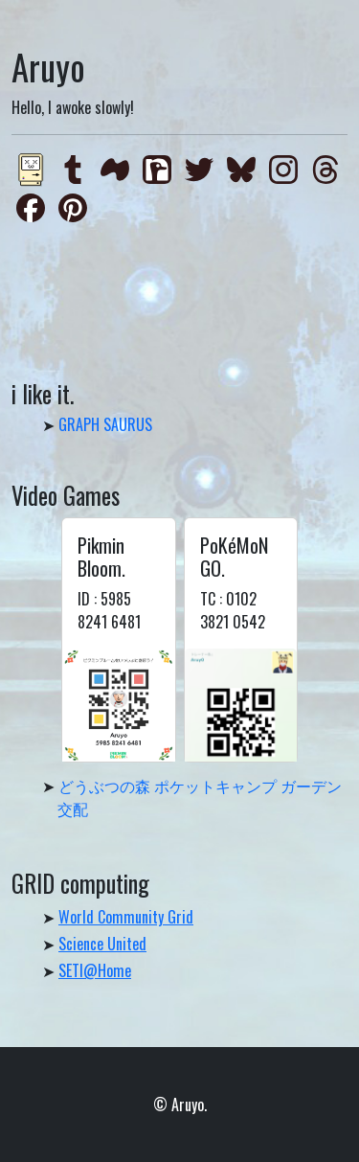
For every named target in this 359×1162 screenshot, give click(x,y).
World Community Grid (125, 916)
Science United (102, 943)
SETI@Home (94, 970)
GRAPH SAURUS (105, 424)
